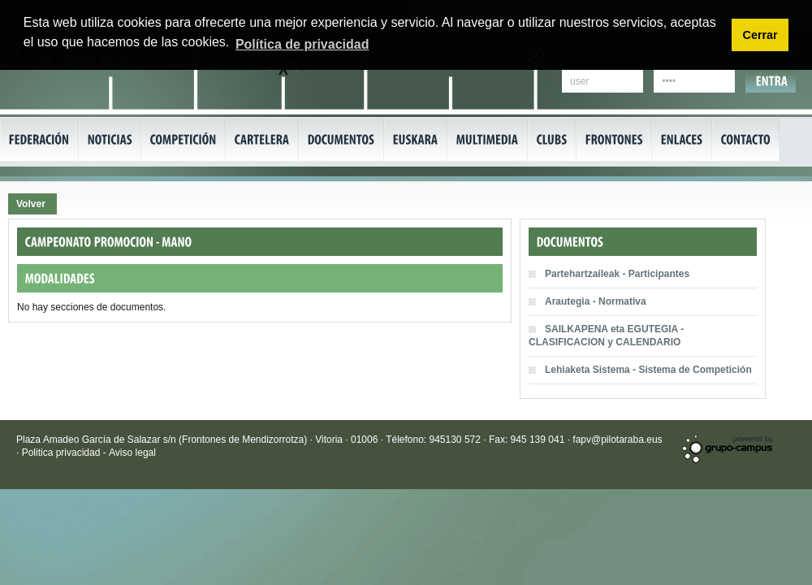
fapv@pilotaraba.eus (617, 439)
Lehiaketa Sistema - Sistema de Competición (648, 369)
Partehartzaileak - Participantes (617, 274)
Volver (30, 204)
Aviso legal (132, 452)
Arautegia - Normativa (595, 301)
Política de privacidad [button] (302, 44)
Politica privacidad (62, 452)
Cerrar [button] (759, 34)
